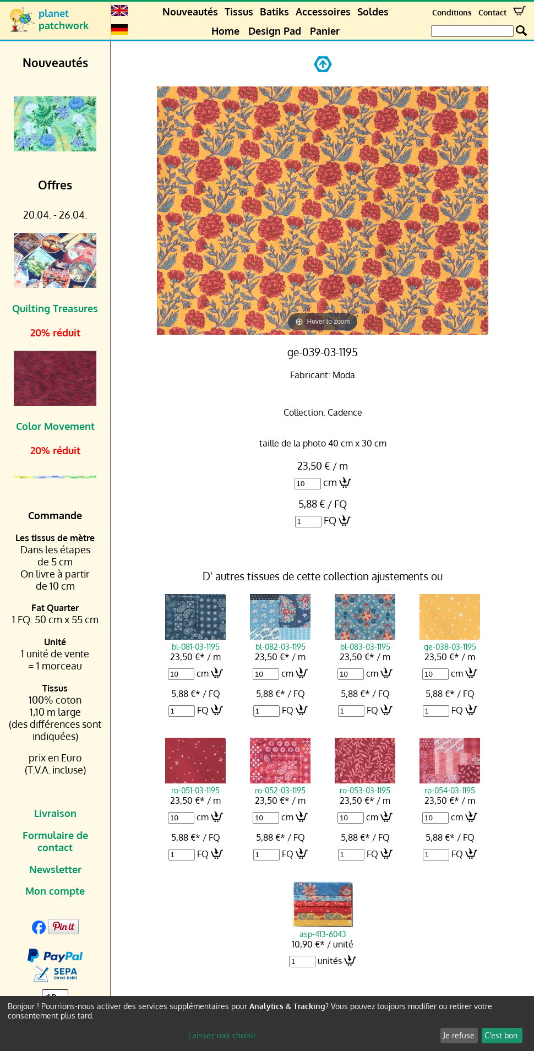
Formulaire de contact (55, 841)
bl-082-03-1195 (280, 641)
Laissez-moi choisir (222, 1035)
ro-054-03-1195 (449, 785)
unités (330, 960)
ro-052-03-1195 (280, 785)
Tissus (239, 12)
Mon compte (55, 891)
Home (225, 31)
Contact (492, 12)
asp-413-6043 (322, 929)
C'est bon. (501, 1035)
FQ (330, 520)
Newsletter (55, 869)
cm (330, 482)
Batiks (274, 12)
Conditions (452, 12)
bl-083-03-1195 (365, 641)
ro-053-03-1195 (365, 785)
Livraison (55, 813)
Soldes (373, 12)
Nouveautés (190, 12)
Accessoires (323, 12)
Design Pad (274, 31)
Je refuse (459, 1035)
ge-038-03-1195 (449, 641)
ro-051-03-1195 (195, 785)
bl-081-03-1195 (195, 641)
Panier (325, 31)
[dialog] (267, 1023)
